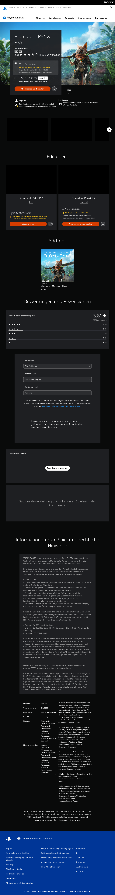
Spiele (11, 7)
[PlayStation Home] (4, 7)
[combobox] (57, 363)
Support (66, 7)
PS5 (18, 7)
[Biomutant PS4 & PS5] (27, 127)
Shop (57, 7)
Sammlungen (55, 15)
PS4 (24, 7)
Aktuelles (40, 15)
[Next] (109, 127)
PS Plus (31, 7)
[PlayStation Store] (14, 15)
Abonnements (84, 15)
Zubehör (41, 7)
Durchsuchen (101, 15)
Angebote (69, 15)
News (50, 7)
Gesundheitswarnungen (67, 774)
